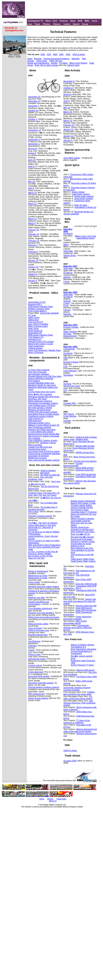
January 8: (32, 274)
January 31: (68, 129)
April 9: (31, 188)
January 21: (68, 136)
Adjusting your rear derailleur (41, 613)
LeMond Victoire (35, 348)
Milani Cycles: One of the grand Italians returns (85, 237)
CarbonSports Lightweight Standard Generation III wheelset (44, 454)
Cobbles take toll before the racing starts (79, 693)
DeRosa (67, 277)
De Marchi (68, 233)
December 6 (68, 81)
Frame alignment (35, 672)
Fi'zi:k (65, 305)
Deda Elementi (70, 336)
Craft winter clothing (81, 194)
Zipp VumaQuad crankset (39, 427)
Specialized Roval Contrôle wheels (43, 414)
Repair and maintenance (38, 63)
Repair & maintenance (38, 571)
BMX (87, 21)
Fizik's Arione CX (35, 418)
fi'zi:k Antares (34, 381)
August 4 (67, 94)
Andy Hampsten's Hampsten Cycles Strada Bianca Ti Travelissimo (83, 651)
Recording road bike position (41, 683)
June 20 (31, 160)
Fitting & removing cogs (38, 630)
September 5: (34, 139)
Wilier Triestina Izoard (38, 326)
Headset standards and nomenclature (38, 603)
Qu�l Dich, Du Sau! (49, 498)
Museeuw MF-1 (35, 304)
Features (63, 21)
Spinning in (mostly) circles (83, 541)
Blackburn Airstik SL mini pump (42, 385)
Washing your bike (36, 597)
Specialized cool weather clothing (43, 403)
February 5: (33, 251)
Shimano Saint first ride (86, 606)
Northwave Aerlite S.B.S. (39, 423)
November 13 (34, 101)
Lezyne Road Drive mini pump (41, 392)
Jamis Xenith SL (35, 330)
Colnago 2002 (69, 403)
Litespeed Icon (34, 339)
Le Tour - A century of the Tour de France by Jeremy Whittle (43, 552)
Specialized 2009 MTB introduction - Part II (79, 587)
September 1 (34, 144)
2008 (43, 54)
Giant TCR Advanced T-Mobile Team (44, 350)
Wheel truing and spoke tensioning (43, 617)
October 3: (32, 119)
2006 (55, 54)
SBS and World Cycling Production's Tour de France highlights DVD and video (44, 547)
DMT (65, 357)
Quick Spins (41, 61)
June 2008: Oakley (71, 158)
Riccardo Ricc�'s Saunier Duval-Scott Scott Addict (82, 538)
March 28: (67, 112)
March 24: (32, 192)
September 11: (34, 130)
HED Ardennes (34, 421)
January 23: (33, 260)
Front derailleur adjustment (40, 608)
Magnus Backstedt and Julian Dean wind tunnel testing (80, 730)
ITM (65, 390)
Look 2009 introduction (86, 474)
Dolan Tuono (33, 317)
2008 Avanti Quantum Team (40, 335)
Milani (66, 244)
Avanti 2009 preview (84, 468)
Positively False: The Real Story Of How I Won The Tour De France (43, 494)
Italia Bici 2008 (67, 230)
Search (76, 24)
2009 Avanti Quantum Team (40, 306)
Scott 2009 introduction (86, 610)
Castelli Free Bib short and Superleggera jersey (40, 448)
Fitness (56, 24)
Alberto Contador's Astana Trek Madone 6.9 (82, 646)
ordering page (73, 65)
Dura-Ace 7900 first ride (86, 584)
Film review (33, 511)
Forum (85, 24)
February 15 (33, 234)
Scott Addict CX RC (37, 302)
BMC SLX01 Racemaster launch (75, 622)
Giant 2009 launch (84, 608)
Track (37, 24)
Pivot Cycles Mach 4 (37, 311)
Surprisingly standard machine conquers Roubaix (77, 688)
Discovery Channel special (40, 516)
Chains (31, 650)
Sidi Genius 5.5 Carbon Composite (43, 436)
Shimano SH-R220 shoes (39, 410)
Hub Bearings (34, 641)
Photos (46, 24)
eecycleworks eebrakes (38, 374)
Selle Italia (68, 251)
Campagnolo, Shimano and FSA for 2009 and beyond (77, 627)
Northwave (68, 375)
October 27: (68, 88)
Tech (55, 21)
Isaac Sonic (33, 328)
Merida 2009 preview (85, 446)
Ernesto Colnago (70, 327)
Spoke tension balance (38, 698)
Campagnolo (69, 349)
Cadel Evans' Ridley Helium (83, 561)
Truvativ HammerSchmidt (73, 464)
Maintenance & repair (37, 575)
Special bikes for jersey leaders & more (81, 545)
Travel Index (61, 799)
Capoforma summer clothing (40, 416)
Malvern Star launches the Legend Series (79, 482)
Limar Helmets (69, 371)
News (48, 21)
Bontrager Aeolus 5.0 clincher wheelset (78, 213)
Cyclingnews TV (35, 21)
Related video (82, 439)
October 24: (33, 110)
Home (41, 799)
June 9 (66, 101)
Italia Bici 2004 (70, 347)
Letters (67, 24)
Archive (50, 799)
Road (72, 21)
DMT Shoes (68, 414)
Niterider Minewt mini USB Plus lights (45, 376)
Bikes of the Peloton (78, 63)
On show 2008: (70, 761)
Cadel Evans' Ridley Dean (82, 559)
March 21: (32, 203)
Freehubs (32, 645)
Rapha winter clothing (84, 196)
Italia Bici (76, 58)
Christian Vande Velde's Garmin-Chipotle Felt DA (82, 506)
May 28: (31, 181)
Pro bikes (63, 63)
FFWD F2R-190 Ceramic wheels (42, 412)
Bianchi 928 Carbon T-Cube (40, 344)
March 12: (32, 219)
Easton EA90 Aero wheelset (40, 378)
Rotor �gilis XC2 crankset (40, 394)
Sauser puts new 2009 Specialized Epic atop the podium (79, 601)
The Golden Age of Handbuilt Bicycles (42, 508)
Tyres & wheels (35, 628)
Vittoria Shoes (69, 255)
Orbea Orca (33, 320)
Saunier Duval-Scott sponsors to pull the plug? (82, 528)
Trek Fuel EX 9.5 (35, 322)
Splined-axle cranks (37, 659)
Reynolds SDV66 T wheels (40, 407)
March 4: (32, 223)
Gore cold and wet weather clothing (44, 460)
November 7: (34, 106)
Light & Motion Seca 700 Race (41, 405)
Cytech (66, 281)
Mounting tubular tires (38, 635)
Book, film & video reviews (46, 65)
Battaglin (67, 314)
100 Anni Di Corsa (71, 386)
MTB (80, 21)
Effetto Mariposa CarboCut (40, 401)
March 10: (67, 120)
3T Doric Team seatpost (38, 370)
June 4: (31, 166)
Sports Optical (78, 192)
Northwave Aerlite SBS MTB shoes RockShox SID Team (43, 397)
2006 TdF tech (55, 61)
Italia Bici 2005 (70, 325)
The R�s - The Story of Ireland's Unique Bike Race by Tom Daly (42, 524)
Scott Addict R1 (35, 333)
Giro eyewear (34, 438)
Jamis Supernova (36, 346)
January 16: (33, 267)
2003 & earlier (79, 54)
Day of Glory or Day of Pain (40, 556)
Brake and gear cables (38, 624)
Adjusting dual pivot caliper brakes (43, 586)
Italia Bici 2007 (70, 266)
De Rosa (67, 334)
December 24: (34, 97)
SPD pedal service (36, 694)
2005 (61, 54)
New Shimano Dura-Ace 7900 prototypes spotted (79, 703)
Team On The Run (36, 558)
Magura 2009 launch (85, 670)
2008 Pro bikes (70, 750)
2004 (68, 54)
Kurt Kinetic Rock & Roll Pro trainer (43, 451)
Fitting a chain (34, 654)
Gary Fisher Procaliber (38, 324)
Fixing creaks (34, 582)
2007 (49, 54)
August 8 (32, 153)
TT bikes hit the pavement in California (76, 721)
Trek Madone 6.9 (35, 337)
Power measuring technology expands (77, 617)
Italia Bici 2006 (70, 292)
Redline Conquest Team (39, 309)
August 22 (32, 148)
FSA (65, 366)
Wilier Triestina (70, 331)
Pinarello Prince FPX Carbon (41, 341)
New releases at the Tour (82, 548)
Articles (54, 63)
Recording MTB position (39, 676)
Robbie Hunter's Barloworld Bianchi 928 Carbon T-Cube (83, 502)
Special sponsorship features (56, 58)
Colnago (67, 420)
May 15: (67, 107)
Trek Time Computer (37, 372)
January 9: (68, 140)
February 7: (33, 245)
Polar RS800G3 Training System (42, 440)
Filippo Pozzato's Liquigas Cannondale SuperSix (82, 519)
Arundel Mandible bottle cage (41, 383)
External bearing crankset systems (43, 687)
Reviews (38, 58)
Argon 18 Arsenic (36, 352)
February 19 (33, 230)
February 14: (33, 241)
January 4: (32, 280)
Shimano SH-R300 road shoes (41, 429)
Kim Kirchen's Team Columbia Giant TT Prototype (84, 511)
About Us (53, 801)
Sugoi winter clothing (83, 198)
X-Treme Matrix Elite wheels (40, 432)
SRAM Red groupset (37, 458)
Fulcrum (67, 310)
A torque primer (35, 665)
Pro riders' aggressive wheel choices (77, 697)
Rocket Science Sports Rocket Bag (43, 434)
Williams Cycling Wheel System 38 (43, 425)
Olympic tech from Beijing (85, 461)
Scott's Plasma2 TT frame (82, 665)
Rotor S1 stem (80, 205)
